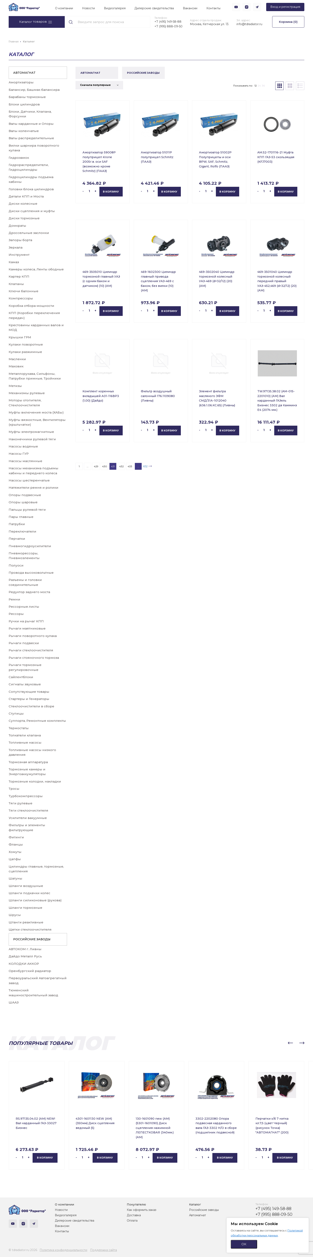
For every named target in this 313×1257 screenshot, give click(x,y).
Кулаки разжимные (25, 352)
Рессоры (16, 614)
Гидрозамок (19, 158)
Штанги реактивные (26, 922)
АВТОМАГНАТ (24, 73)
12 (255, 85)
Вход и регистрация (285, 7)
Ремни (14, 599)
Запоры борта (20, 240)
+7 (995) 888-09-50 (168, 26)
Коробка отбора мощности (31, 306)
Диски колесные (23, 204)
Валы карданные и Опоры (31, 124)
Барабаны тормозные (27, 97)
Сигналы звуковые (25, 684)
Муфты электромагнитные (31, 432)
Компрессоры (21, 298)
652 (145, 466)
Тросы (14, 789)
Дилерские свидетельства (154, 8)
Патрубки (17, 524)
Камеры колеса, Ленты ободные (36, 269)
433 (130, 466)
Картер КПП (19, 276)
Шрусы (15, 915)
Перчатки (17, 539)
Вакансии (190, 8)
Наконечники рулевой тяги (32, 439)
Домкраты (17, 226)
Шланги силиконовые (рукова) (35, 900)
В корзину (111, 191)
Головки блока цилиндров (31, 189)
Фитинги (16, 837)
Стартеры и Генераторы (29, 699)
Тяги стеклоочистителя (28, 810)
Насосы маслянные (25, 461)
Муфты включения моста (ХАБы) (36, 412)
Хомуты (15, 852)
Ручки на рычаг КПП (26, 621)
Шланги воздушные (26, 886)
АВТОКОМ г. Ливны (25, 949)
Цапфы (15, 859)
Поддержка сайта (103, 1250)
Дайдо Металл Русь (25, 956)
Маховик (16, 366)
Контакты (213, 8)
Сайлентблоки (21, 677)
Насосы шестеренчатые (29, 480)
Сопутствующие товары (29, 692)
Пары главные (21, 517)
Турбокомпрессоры (26, 796)
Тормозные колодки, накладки (35, 781)
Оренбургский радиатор (30, 971)
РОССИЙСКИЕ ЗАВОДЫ (32, 939)
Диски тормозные (24, 218)
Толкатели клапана (25, 735)
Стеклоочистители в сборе (31, 706)
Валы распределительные (31, 138)
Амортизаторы (21, 82)
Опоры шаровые (23, 502)
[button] (290, 1043)
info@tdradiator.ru (249, 24)
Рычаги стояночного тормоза (34, 658)
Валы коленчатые (24, 131)
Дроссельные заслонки (29, 233)
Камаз (14, 262)
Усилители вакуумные (28, 818)
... (87, 466)
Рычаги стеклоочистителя (31, 650)
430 (104, 466)
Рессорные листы (24, 607)
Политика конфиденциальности (63, 1250)
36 (263, 85)
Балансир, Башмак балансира (34, 90)
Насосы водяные (23, 446)
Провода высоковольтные (31, 573)
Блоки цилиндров (24, 104)
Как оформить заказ (141, 1210)
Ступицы (16, 713)
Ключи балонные (23, 291)
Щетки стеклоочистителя (30, 929)
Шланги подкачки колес (29, 893)
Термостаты (19, 728)
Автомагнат (197, 1215)
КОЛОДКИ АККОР (24, 964)
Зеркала (15, 247)
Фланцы (16, 844)
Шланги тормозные (25, 908)
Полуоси (16, 565)
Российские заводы (204, 1210)
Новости (88, 8)
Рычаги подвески (24, 643)
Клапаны (16, 284)
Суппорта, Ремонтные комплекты (37, 721)
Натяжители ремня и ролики (33, 487)
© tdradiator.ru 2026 (23, 1250)
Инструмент (19, 255)
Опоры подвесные (25, 495)
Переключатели (22, 531)
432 (121, 466)
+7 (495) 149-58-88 (167, 21)
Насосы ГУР (19, 454)
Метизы (15, 386)
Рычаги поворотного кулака (33, 636)
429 (96, 466)
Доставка (134, 1215)
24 (259, 85)
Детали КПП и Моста (26, 196)
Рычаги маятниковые (27, 628)
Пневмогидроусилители (30, 546)
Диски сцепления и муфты (32, 211)
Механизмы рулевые (27, 393)
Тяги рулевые (20, 803)
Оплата (132, 1220)
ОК (243, 1244)
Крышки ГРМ (20, 337)
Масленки (17, 359)
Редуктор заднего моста (29, 592)
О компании (64, 8)
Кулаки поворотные (26, 344)
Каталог (195, 1204)
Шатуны (15, 878)
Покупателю (136, 1204)
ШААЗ (14, 1002)
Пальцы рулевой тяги (27, 510)
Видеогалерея (115, 8)
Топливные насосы (25, 742)
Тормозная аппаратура (28, 762)
